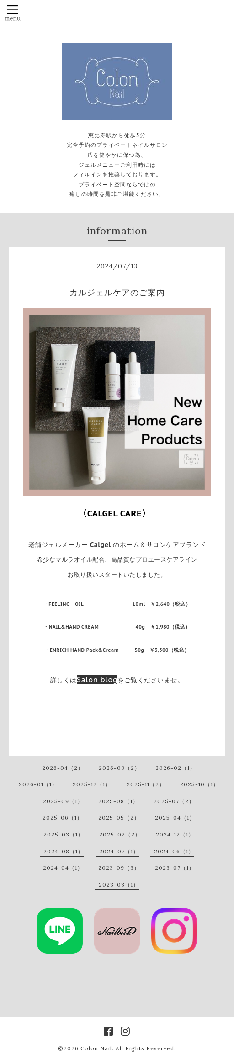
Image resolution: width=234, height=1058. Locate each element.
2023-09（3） (119, 867)
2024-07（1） (119, 851)
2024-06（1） (174, 851)
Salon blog (97, 679)
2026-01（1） (38, 784)
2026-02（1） (175, 767)
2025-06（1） (63, 817)
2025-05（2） (119, 817)
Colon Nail (96, 1048)
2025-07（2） (174, 801)
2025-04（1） (175, 817)
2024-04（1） (63, 867)
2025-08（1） (118, 801)
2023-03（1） (119, 884)
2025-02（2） (120, 834)
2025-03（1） (63, 834)
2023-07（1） (175, 867)
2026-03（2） (119, 767)
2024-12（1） (175, 834)
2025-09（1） (63, 801)
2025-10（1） (199, 784)
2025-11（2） (146, 784)
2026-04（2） (63, 767)
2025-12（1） (92, 784)
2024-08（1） (63, 851)
